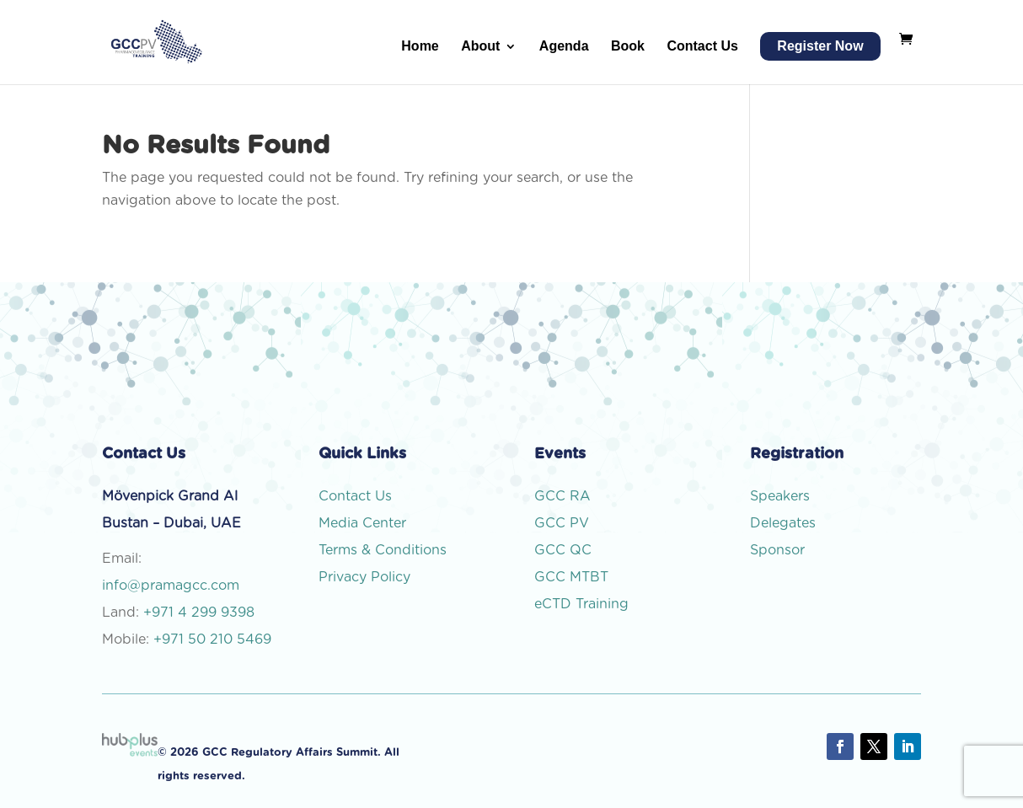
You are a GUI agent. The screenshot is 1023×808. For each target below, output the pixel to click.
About (480, 46)
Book (628, 46)
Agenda (564, 46)
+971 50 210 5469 (212, 639)
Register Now (820, 46)
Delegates (785, 523)
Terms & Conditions (383, 550)
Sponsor (779, 550)
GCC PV (561, 523)
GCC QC (563, 550)
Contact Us (702, 46)
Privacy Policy (364, 577)
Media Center (362, 523)
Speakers (780, 496)
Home (419, 46)
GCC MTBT (571, 577)
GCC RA (562, 496)
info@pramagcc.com (170, 585)
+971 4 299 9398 (198, 612)
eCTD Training (581, 604)
